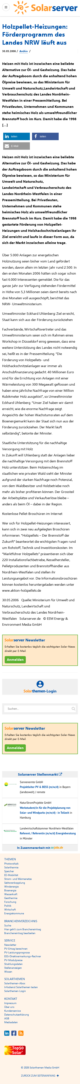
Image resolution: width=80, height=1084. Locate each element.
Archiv (23, 51)
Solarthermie (11, 867)
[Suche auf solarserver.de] (73, 709)
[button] (16, 136)
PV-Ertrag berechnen (16, 948)
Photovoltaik (11, 863)
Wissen (8, 971)
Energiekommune (14, 913)
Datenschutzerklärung (16, 1014)
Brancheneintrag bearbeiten (19, 933)
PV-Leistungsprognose (17, 952)
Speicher (9, 871)
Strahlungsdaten (13, 964)
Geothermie (10, 898)
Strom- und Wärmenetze (18, 879)
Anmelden (15, 659)
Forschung (10, 902)
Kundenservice (12, 1011)
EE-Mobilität (11, 875)
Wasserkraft (10, 894)
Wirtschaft (10, 909)
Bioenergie (10, 890)
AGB (6, 1018)
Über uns (9, 1007)
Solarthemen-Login (15, 991)
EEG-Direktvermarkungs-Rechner (22, 956)
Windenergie (11, 886)
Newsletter (10, 945)
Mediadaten (11, 1022)
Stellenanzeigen (13, 968)
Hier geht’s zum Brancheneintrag (22, 929)
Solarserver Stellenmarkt (40, 774)
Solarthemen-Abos (14, 983)
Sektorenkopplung (14, 883)
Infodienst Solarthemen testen (21, 987)
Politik (7, 905)
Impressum (10, 1003)
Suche (7, 925)
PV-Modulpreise (13, 960)
